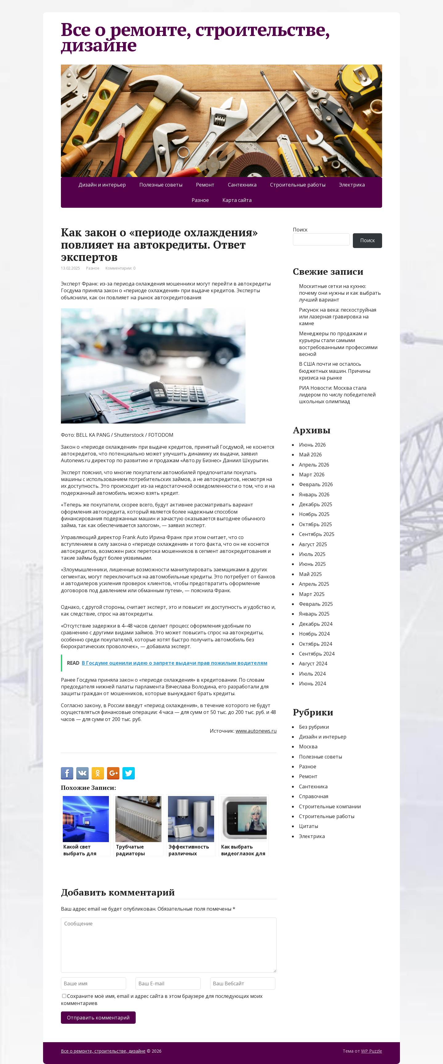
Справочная (313, 796)
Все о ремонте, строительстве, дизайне (195, 37)
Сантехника (242, 184)
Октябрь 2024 (315, 643)
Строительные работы (297, 184)
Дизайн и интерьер (102, 184)
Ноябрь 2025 (314, 514)
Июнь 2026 (312, 444)
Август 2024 (313, 663)
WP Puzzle (371, 1051)
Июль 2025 (312, 554)
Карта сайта (237, 200)
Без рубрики (314, 726)
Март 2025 (312, 594)
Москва (308, 746)
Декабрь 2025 (315, 504)
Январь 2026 (314, 494)
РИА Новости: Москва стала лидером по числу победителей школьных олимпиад (337, 394)
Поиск (300, 229)
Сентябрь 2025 (316, 534)
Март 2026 (312, 474)
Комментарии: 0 (120, 268)
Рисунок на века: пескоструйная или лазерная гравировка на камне (337, 316)
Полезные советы (160, 184)
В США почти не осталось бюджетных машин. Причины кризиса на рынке (334, 371)
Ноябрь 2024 (314, 633)
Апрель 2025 (314, 584)
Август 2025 (313, 544)
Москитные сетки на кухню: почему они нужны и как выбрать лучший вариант (340, 293)
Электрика (352, 184)
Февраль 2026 (316, 484)
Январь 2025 (314, 613)
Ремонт (205, 184)
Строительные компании (330, 806)
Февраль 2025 (316, 604)
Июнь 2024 (312, 683)
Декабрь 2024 (315, 624)
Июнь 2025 (312, 564)
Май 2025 (310, 574)
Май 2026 (310, 454)
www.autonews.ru (256, 730)
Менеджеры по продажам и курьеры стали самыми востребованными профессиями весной (338, 343)
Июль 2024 (312, 673)
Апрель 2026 (314, 464)
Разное (200, 200)
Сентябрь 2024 (316, 653)
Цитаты (308, 826)
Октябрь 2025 (315, 524)
